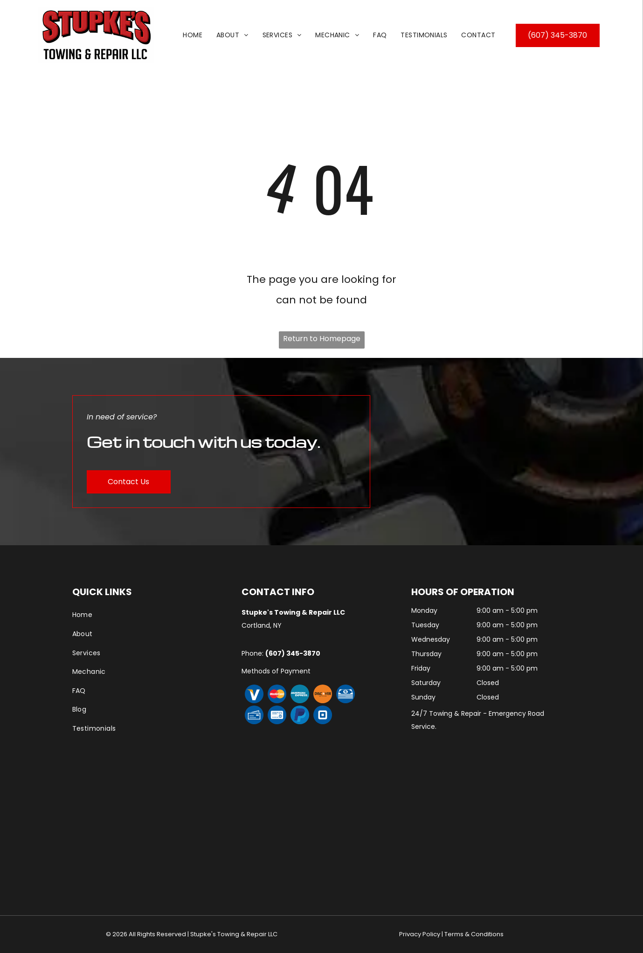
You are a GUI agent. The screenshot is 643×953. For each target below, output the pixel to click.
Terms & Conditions (474, 934)
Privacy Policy (419, 934)
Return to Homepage (321, 338)
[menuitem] (192, 35)
